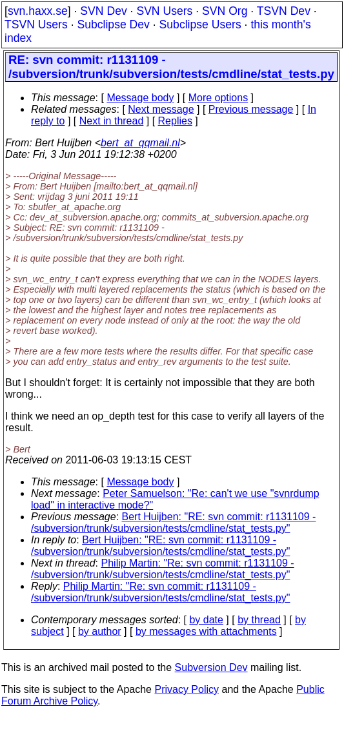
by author (99, 631)
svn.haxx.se (38, 11)
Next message (161, 109)
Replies (175, 120)
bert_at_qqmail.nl (140, 142)
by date (206, 619)
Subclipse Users (200, 24)
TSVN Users (36, 24)
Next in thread (111, 120)
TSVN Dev (283, 11)
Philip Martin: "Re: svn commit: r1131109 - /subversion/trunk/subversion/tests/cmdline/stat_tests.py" (162, 569)
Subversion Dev (211, 667)
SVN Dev (103, 11)
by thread (259, 619)
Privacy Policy (186, 689)
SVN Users (164, 11)
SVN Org (224, 11)
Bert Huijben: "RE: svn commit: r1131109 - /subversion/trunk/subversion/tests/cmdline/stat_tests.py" (173, 522)
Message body (140, 97)
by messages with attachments (206, 631)
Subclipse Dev (113, 24)
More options (218, 97)
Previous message (251, 109)
